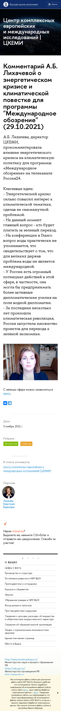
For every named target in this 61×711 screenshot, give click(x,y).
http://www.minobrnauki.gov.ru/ (21, 659)
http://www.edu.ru (14, 674)
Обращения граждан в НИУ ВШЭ (22, 600)
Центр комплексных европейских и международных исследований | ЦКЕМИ (28, 31)
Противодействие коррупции (21, 610)
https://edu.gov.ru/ (15, 668)
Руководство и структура (18, 573)
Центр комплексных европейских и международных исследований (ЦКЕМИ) (27, 469)
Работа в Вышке (13, 643)
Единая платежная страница (19, 638)
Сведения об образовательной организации (28, 624)
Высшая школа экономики (24, 4)
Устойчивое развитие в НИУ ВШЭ (23, 578)
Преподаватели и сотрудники (21, 583)
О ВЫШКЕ (11, 562)
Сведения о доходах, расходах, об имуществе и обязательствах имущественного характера (29, 618)
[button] (22, 558)
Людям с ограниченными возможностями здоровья (27, 631)
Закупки (9, 594)
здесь (25, 690)
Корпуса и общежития (16, 589)
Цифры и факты (13, 567)
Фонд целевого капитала (18, 605)
